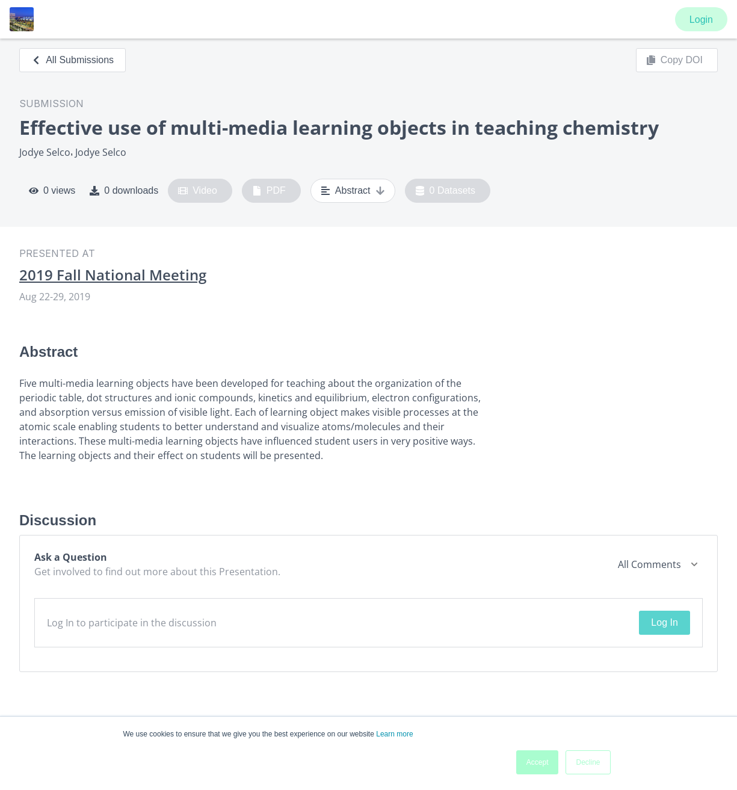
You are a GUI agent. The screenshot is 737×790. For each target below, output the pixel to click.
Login (701, 19)
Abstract (353, 190)
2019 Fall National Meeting (112, 275)
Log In (664, 622)
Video (197, 190)
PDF (269, 190)
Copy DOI (674, 60)
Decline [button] (588, 762)
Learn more (394, 734)
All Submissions (72, 60)
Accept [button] (537, 762)
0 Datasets (445, 190)
